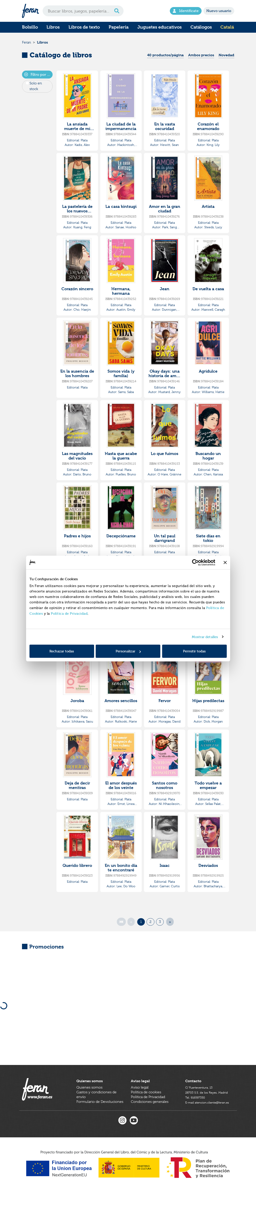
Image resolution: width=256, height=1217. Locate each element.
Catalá (227, 27)
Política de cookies (146, 1106)
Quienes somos (89, 1102)
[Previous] (131, 925)
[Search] (83, 10)
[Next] (169, 925)
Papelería (119, 27)
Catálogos (201, 27)
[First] (121, 925)
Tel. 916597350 (197, 1116)
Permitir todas (194, 651)
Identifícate (186, 11)
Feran (26, 44)
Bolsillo (30, 27)
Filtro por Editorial (38, 78)
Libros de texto (84, 27)
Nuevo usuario (218, 11)
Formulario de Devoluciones (99, 1116)
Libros (53, 27)
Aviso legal (140, 1102)
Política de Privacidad (69, 613)
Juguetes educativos (159, 27)
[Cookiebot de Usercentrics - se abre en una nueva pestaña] (195, 562)
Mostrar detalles (205, 636)
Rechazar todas (61, 651)
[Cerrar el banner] (225, 562)
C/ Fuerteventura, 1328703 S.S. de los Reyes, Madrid (204, 1106)
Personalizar (128, 651)
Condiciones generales (149, 1116)
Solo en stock (35, 89)
